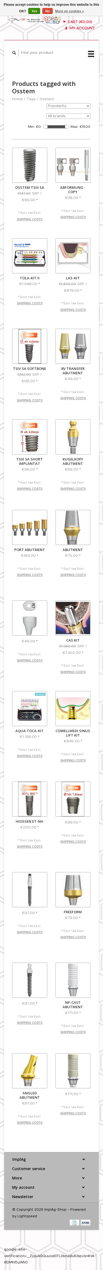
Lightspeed (27, 1216)
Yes (34, 11)
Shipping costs (29, 219)
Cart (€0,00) (77, 22)
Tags (31, 99)
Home (17, 99)
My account (80, 28)
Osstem (47, 99)
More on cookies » (69, 11)
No (47, 11)
